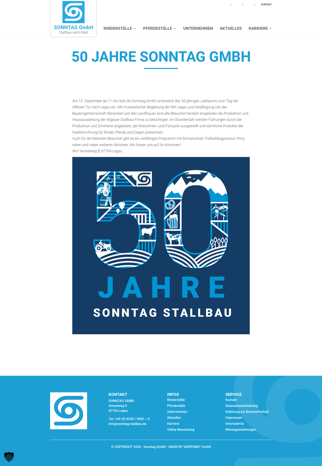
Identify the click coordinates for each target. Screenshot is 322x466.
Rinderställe (118, 29)
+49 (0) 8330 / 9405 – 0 (132, 419)
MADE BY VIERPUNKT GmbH (189, 447)
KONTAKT (266, 4)
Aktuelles (231, 29)
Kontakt (231, 400)
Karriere (258, 29)
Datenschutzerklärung (241, 406)
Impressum (233, 418)
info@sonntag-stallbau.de (127, 424)
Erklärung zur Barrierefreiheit (247, 412)
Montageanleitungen (240, 430)
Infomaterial (234, 424)
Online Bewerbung (180, 430)
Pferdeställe (157, 29)
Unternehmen (198, 29)
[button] (9, 457)
